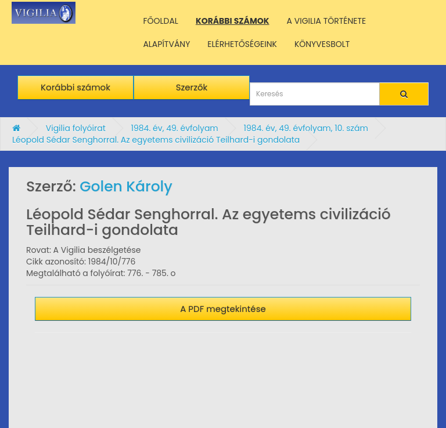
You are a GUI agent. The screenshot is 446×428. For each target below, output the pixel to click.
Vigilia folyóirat (76, 128)
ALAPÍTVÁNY (166, 44)
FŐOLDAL (160, 21)
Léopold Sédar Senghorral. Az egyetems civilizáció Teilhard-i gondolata (156, 140)
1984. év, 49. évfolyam (174, 128)
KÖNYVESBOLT (322, 44)
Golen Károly (126, 186)
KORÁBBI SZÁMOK (232, 21)
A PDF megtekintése (223, 309)
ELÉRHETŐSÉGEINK (242, 44)
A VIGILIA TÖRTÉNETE (326, 21)
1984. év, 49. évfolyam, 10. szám (306, 128)
